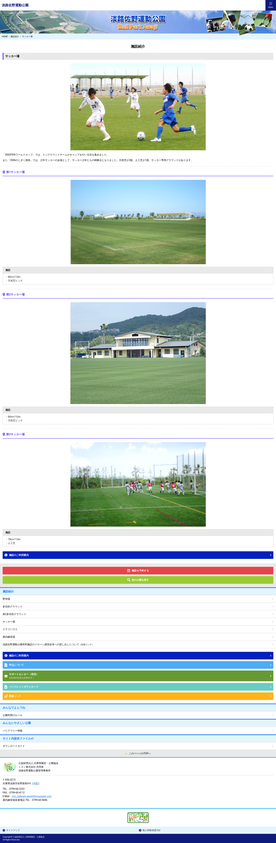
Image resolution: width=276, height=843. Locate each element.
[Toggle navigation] (270, 5)
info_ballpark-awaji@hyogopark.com (32, 796)
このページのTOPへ (140, 753)
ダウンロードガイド (14, 746)
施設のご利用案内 (19, 555)
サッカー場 (9, 621)
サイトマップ (13, 830)
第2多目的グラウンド (14, 614)
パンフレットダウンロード (24, 686)
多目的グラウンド (12, 606)
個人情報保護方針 (151, 830)
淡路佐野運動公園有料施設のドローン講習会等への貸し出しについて (48, 644)
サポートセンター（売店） (140, 676)
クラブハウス (10, 629)
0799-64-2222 (16, 788)
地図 (35, 783)
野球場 (6, 599)
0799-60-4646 (39, 800)
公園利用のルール (12, 715)
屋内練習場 (9, 636)
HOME (5, 36)
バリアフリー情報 (12, 730)
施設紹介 (15, 36)
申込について (16, 664)
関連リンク (15, 696)
